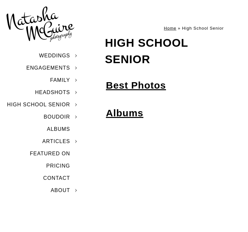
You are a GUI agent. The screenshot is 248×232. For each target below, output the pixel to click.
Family (60, 80)
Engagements (48, 68)
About (60, 190)
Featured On (50, 153)
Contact (56, 178)
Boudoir (57, 117)
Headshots (52, 92)
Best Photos (136, 85)
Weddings (54, 55)
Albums (58, 129)
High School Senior (38, 104)
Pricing (58, 166)
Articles (56, 141)
